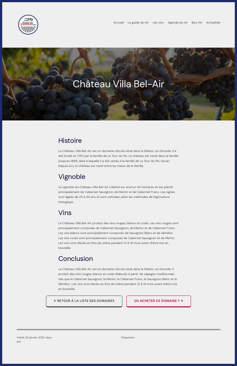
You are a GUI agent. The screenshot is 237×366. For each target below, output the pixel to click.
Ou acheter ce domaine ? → (158, 301)
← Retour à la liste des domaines (84, 301)
